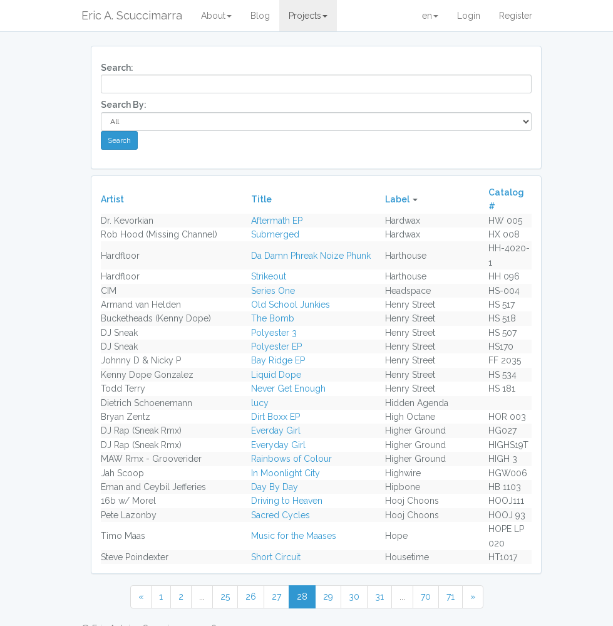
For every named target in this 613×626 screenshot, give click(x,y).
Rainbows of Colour (291, 459)
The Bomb (272, 318)
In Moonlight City (285, 473)
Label (397, 199)
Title (261, 199)
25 (225, 597)
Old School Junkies (290, 305)
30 (354, 597)
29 (328, 597)
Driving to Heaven (286, 501)
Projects (308, 16)
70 (426, 597)
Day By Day (274, 487)
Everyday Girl (278, 445)
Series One (273, 291)
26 (250, 597)
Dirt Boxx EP (275, 417)
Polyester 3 (274, 333)
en (430, 16)
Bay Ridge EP (278, 360)
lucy (260, 403)
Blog (260, 16)
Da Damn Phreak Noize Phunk (311, 256)
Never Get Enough (288, 388)
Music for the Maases (293, 536)
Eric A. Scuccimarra (131, 15)
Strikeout (268, 276)
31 (379, 597)
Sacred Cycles (280, 515)
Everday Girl (276, 430)
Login (468, 16)
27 (276, 597)
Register (515, 16)
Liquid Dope (276, 375)
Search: (117, 68)
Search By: (124, 105)
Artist (112, 199)
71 (450, 597)
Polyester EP (276, 347)
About (216, 16)
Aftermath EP (276, 221)
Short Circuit (276, 557)
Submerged (275, 234)
